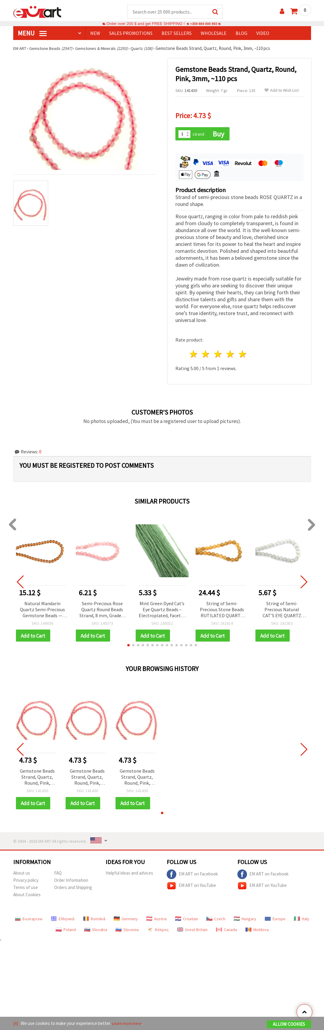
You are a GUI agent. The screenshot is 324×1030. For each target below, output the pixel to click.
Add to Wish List (281, 90)
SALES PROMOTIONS (131, 33)
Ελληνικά (63, 920)
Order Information (71, 881)
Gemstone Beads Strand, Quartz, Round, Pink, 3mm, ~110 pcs (37, 778)
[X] (15, 1023)
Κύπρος (158, 931)
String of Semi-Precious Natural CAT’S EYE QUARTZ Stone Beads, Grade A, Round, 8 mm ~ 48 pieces (282, 610)
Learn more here (127, 1023)
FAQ (58, 874)
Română (94, 920)
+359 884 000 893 (204, 24)
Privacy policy (26, 881)
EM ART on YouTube (191, 887)
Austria (156, 920)
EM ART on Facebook (192, 876)
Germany (126, 920)
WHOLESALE (214, 33)
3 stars (218, 355)
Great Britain (192, 931)
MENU (32, 33)
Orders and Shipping (73, 889)
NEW (95, 33)
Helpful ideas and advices (129, 874)
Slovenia (127, 931)
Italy (301, 920)
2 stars (206, 355)
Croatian (186, 920)
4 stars (230, 355)
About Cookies (27, 896)
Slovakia (95, 931)
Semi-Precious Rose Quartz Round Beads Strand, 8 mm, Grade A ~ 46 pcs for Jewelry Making (102, 610)
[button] (128, 646)
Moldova (257, 931)
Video (262, 33)
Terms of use (25, 889)
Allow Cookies (289, 1024)
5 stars (242, 355)
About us (21, 874)
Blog (241, 33)
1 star (193, 355)
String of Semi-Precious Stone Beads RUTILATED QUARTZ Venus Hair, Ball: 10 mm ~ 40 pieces (222, 610)
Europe (275, 920)
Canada (226, 931)
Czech (215, 920)
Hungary (245, 920)
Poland (66, 931)
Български (28, 920)
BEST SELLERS (177, 33)
